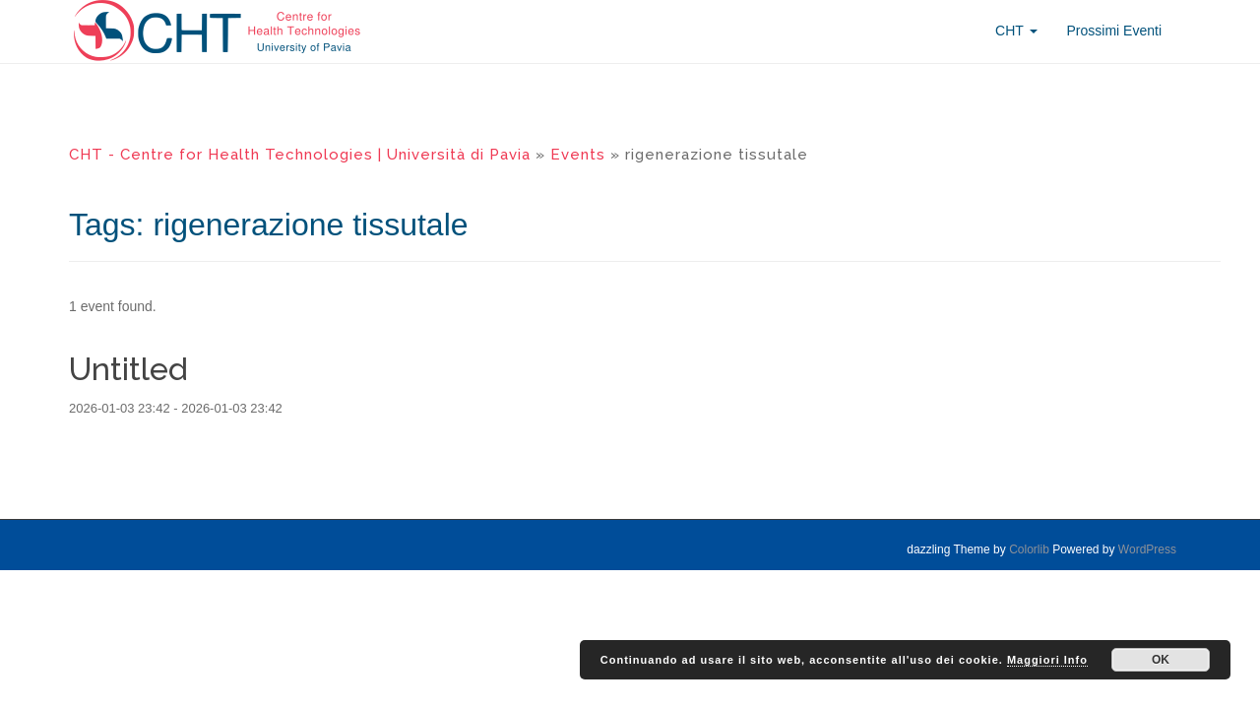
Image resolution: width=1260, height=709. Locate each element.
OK (1160, 660)
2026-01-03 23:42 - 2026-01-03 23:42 (176, 408)
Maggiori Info (1047, 660)
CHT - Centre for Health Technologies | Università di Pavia (300, 154)
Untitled (128, 369)
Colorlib (1029, 549)
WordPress (1147, 549)
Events (577, 154)
